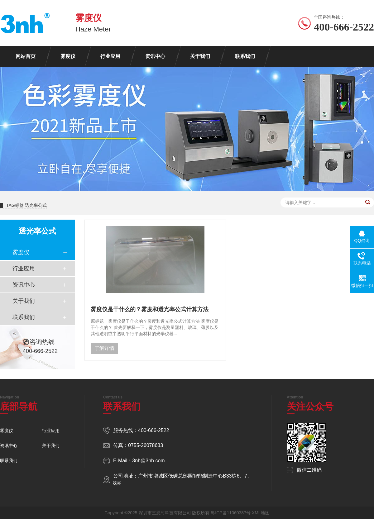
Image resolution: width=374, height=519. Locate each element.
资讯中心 (155, 56)
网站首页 (26, 56)
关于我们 (200, 56)
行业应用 (110, 56)
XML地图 (261, 512)
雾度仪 (67, 56)
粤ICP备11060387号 (231, 512)
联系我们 (245, 56)
